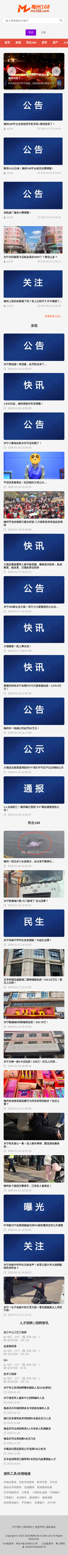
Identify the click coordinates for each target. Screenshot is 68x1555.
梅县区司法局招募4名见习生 (20, 1438)
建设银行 (34, 1497)
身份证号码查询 (12, 1487)
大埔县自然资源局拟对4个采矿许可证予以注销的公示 (33, 767)
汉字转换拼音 (11, 1492)
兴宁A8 (51, 1502)
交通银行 (39, 1502)
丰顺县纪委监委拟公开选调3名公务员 (25, 1448)
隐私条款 (51, 1527)
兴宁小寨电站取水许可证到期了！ (23, 443)
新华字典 (42, 1482)
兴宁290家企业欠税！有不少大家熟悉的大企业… (31, 606)
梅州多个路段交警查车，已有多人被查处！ (28, 1185)
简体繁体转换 (44, 1487)
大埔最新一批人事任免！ (18, 646)
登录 (30, 32)
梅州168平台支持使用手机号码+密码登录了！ (29, 124)
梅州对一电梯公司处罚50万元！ (22, 728)
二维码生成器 (39, 1492)
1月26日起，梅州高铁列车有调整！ (23, 403)
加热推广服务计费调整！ (18, 212)
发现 (18, 42)
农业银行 (22, 1497)
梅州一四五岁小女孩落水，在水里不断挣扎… (29, 861)
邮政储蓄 (47, 1497)
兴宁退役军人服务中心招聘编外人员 (24, 1397)
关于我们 (17, 1527)
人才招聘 (26, 1323)
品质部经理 (10, 1346)
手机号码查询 (26, 1482)
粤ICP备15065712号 (27, 1543)
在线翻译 (29, 1487)
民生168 (31, 42)
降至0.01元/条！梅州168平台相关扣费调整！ (29, 168)
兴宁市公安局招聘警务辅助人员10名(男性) (27, 1387)
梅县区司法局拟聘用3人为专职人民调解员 (27, 1428)
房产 (55, 42)
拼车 (44, 42)
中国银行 (55, 1492)
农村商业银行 (11, 1502)
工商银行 (9, 1497)
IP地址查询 (10, 1482)
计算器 (25, 1492)
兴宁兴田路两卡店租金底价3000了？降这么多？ (30, 257)
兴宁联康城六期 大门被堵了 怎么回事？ (26, 900)
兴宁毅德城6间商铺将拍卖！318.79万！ (26, 1022)
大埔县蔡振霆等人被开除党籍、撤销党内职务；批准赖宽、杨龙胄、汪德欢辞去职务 (33, 566)
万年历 (53, 1482)
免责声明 (39, 1527)
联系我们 (28, 1527)
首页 (7, 42)
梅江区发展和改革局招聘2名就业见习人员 (27, 1418)
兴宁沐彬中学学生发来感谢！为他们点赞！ (28, 940)
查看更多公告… (54, 316)
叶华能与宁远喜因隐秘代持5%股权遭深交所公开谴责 (33, 1225)
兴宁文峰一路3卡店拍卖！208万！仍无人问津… (30, 1061)
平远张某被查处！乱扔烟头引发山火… (25, 482)
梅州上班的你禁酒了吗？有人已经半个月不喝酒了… (33, 301)
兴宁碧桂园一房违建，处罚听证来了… (25, 364)
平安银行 (27, 1502)
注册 (43, 32)
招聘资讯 (41, 1323)
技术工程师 (10, 1374)
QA (5, 1360)
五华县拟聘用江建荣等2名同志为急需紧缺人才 (30, 1459)
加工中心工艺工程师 (15, 1332)
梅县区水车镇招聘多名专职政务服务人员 (26, 1408)
